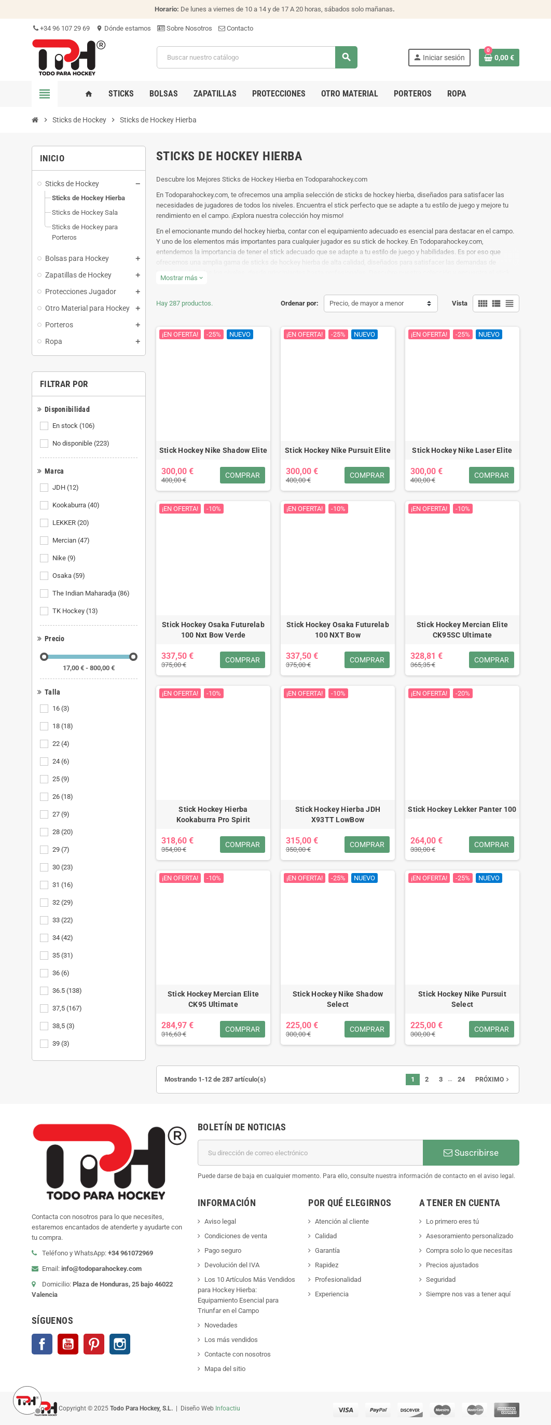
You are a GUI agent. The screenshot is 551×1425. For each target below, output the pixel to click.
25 (61, 779)
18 (63, 726)
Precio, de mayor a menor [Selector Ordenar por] (366, 303)
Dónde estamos (123, 28)
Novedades (221, 1325)
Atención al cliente (342, 1221)
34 (63, 938)
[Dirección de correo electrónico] (310, 1153)
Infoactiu (227, 1408)
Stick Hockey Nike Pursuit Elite (338, 450)
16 (61, 708)
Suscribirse (471, 1152)
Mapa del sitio (224, 1369)
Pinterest (94, 1344)
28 (63, 832)
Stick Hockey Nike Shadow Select (338, 999)
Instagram (119, 1344)
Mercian (71, 540)
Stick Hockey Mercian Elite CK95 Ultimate (213, 999)
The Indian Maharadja (91, 593)
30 (63, 867)
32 (63, 902)
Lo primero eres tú (452, 1221)
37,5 (68, 1008)
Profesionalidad (338, 1279)
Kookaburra (76, 505)
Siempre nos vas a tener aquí (468, 1294)
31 (63, 885)
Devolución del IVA (231, 1265)
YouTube (68, 1344)
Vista (459, 303)
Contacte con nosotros (237, 1354)
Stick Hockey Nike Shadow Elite (213, 450)
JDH (66, 487)
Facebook (42, 1344)
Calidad (326, 1236)
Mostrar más (181, 278)
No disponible (81, 443)
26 (63, 797)
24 (61, 761)
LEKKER (71, 523)
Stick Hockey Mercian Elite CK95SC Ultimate (462, 629)
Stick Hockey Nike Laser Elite (462, 450)
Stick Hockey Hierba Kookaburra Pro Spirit (213, 814)
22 (61, 744)
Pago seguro (222, 1250)
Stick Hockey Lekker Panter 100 (462, 809)
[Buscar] (257, 57)
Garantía (327, 1250)
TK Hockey (76, 611)
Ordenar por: (300, 303)
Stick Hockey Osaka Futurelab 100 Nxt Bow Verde (213, 629)
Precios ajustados (452, 1265)
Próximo (493, 1079)
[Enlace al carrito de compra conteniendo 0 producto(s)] (499, 57)
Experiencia (332, 1294)
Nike (64, 558)
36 (61, 973)
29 (61, 850)
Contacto (235, 28)
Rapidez (326, 1265)
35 (63, 955)
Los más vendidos (231, 1340)
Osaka (69, 576)
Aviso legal (220, 1221)
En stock (74, 426)
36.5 (68, 991)
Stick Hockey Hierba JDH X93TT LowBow (337, 814)
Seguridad (441, 1279)
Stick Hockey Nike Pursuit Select (462, 999)
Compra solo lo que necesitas (469, 1250)
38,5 (64, 1026)
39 (61, 1044)
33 (63, 920)
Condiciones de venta (235, 1236)
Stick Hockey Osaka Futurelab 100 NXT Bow (337, 629)
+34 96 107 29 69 (61, 28)
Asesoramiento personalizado (469, 1236)
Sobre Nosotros (184, 28)
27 (61, 814)
